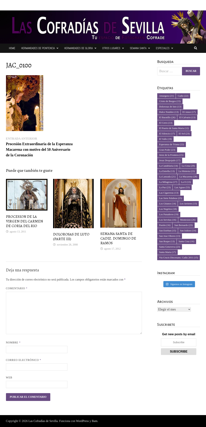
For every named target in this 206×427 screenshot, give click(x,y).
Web (9, 377)
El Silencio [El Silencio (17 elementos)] (167, 133)
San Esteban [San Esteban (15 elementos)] (167, 230)
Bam (94, 421)
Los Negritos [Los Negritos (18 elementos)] (168, 209)
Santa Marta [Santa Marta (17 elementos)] (167, 252)
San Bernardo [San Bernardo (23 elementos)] (183, 225)
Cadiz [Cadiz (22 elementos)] (183, 95)
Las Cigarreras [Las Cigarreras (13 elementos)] (168, 192)
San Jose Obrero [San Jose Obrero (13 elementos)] (169, 236)
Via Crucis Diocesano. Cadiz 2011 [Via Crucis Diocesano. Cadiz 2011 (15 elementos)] (178, 257)
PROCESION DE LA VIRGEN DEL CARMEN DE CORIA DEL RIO (24, 221)
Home (12, 48)
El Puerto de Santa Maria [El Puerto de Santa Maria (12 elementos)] (174, 128)
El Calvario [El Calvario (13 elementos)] (187, 117)
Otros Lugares (111, 48)
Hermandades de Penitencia (38, 48)
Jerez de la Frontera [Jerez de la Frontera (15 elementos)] (171, 155)
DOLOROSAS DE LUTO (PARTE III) (71, 236)
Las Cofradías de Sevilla (43, 421)
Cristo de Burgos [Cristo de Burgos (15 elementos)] (170, 101)
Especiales (162, 48)
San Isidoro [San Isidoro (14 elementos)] (188, 230)
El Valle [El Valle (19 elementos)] (165, 139)
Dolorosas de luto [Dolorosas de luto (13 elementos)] (170, 106)
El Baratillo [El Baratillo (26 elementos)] (167, 117)
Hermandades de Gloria (78, 48)
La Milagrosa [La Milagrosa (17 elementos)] (168, 182)
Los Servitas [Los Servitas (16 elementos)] (167, 219)
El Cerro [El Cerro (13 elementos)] (165, 122)
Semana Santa (138, 48)
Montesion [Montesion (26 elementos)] (188, 219)
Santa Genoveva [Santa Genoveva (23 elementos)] (169, 246)
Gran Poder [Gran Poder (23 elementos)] (167, 149)
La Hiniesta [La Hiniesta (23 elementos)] (187, 171)
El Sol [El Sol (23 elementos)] (184, 133)
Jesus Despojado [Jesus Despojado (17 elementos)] (169, 160)
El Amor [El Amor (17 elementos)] (189, 112)
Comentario (17, 288)
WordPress (82, 421)
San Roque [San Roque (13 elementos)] (167, 241)
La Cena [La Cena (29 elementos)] (188, 165)
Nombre (13, 342)
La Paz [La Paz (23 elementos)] (165, 187)
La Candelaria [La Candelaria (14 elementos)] (168, 165)
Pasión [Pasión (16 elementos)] (164, 225)
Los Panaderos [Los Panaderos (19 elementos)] (168, 214)
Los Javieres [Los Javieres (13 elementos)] (188, 203)
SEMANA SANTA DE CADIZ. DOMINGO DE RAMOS (118, 238)
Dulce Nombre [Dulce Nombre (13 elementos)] (168, 112)
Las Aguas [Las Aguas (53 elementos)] (182, 187)
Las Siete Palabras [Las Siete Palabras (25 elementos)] (170, 198)
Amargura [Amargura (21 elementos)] (166, 95)
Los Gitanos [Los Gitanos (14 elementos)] (167, 203)
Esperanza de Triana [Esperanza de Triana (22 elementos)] (171, 144)
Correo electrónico (23, 360)
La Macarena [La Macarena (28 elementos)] (188, 176)
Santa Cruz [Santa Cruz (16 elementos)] (186, 241)
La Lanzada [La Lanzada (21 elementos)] (167, 176)
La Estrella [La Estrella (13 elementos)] (167, 171)
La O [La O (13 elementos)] (186, 182)
